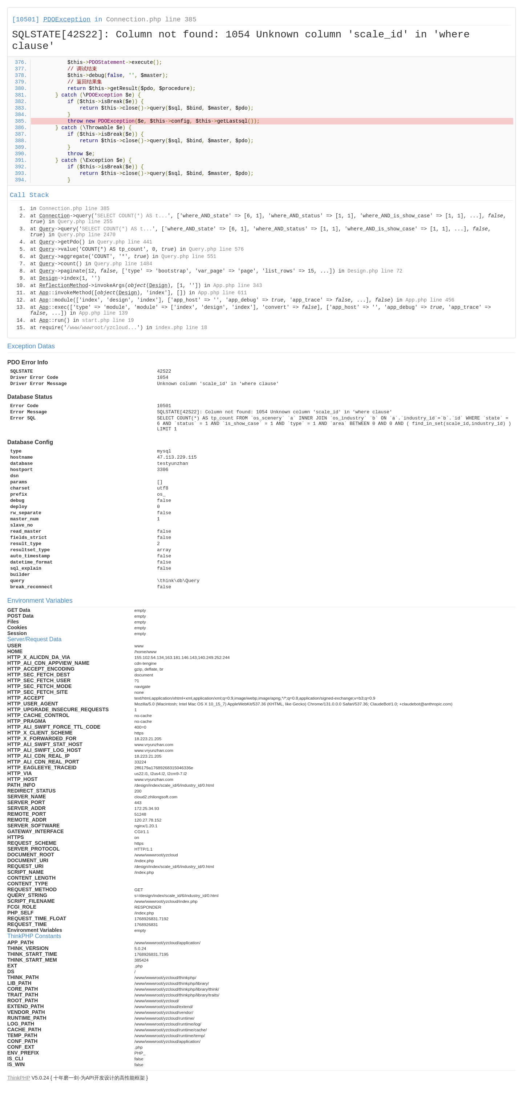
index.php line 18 (181, 328)
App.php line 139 (103, 313)
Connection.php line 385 (151, 19)
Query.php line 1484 (123, 264)
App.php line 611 (222, 293)
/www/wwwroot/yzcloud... (102, 328)
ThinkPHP (18, 1078)
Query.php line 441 (124, 242)
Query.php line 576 (216, 249)
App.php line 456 (429, 300)
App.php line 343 (237, 285)
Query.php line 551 (188, 256)
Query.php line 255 (85, 222)
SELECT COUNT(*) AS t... (132, 216)
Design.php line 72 (375, 271)
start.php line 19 (108, 320)
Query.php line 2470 (87, 235)
